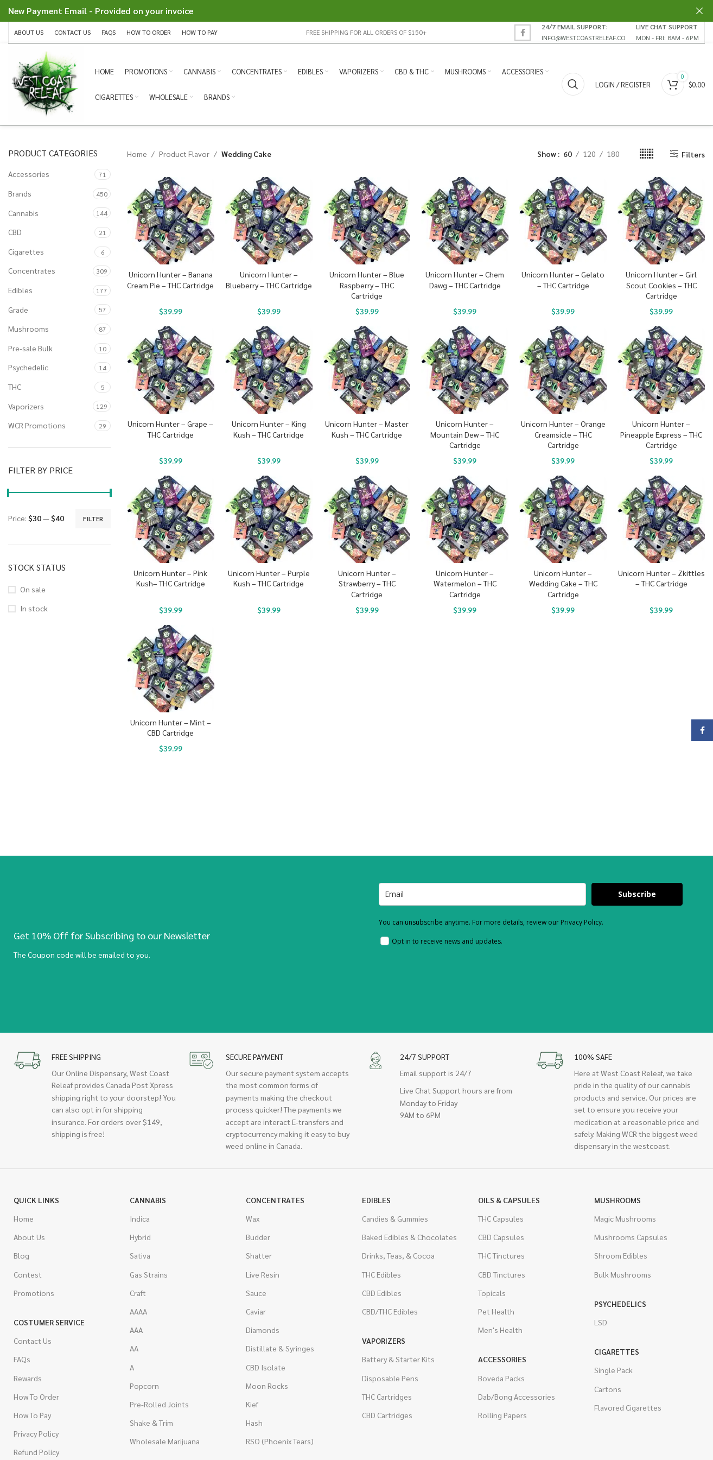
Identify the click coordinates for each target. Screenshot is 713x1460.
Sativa (140, 1255)
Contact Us (33, 1340)
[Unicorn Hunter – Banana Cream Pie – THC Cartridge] (170, 220)
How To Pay (32, 1415)
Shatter (259, 1255)
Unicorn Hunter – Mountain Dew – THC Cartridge (464, 434)
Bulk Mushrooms (622, 1274)
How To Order (36, 1396)
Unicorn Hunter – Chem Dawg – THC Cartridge (464, 279)
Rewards (28, 1378)
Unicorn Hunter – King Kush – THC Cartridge (269, 429)
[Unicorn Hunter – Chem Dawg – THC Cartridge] (464, 220)
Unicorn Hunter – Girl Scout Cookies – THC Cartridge (661, 284)
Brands (19, 193)
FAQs (22, 1359)
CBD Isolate (265, 1367)
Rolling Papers (502, 1415)
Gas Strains (149, 1274)
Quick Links (36, 1200)
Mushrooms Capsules (630, 1237)
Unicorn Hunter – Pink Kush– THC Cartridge (170, 578)
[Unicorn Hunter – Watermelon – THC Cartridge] (464, 519)
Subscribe (637, 894)
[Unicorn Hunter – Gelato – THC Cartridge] (563, 220)
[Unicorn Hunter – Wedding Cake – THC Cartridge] (563, 519)
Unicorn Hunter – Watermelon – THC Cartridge (465, 583)
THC (14, 386)
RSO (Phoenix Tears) (280, 1441)
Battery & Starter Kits (398, 1359)
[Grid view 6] (646, 154)
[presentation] (461, 981)
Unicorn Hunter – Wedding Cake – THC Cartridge (563, 583)
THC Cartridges (387, 1396)
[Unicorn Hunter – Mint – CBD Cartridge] (170, 668)
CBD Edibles (382, 1293)
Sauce (256, 1293)
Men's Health (500, 1330)
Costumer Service (49, 1322)
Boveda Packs (501, 1378)
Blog (21, 1255)
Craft (138, 1293)
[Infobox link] (583, 32)
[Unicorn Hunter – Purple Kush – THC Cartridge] (269, 519)
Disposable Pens (390, 1378)
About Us (29, 1237)
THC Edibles (381, 1274)
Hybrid (140, 1237)
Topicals (492, 1293)
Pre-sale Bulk (30, 348)
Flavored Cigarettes (627, 1407)
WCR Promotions (37, 425)
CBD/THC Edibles (390, 1311)
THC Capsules (501, 1218)
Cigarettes (26, 251)
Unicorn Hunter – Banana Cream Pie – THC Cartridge (170, 279)
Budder (258, 1237)
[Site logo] (46, 83)
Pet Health (496, 1311)
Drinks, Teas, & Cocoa (398, 1255)
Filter (93, 518)
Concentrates (31, 270)
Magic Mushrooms (625, 1218)
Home (137, 154)
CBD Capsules (501, 1237)
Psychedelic (28, 367)
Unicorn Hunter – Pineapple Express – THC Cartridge (661, 434)
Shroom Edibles (620, 1255)
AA (134, 1348)
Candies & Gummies (395, 1218)
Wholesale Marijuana (165, 1441)
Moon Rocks (267, 1386)
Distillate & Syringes (280, 1348)
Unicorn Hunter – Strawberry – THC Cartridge (367, 583)
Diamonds (262, 1330)
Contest (28, 1274)
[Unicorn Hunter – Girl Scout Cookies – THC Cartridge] (661, 220)
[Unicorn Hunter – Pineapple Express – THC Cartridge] (661, 370)
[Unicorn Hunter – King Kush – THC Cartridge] (269, 370)
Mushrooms (28, 328)
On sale (33, 589)
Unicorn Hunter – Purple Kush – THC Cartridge (269, 578)
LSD (600, 1322)
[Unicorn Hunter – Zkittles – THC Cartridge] (661, 519)
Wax (252, 1218)
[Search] (573, 84)
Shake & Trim (151, 1422)
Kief (252, 1404)
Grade (18, 309)
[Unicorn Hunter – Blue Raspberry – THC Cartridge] (367, 220)
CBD (15, 232)
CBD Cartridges (387, 1415)
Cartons (607, 1389)
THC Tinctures (501, 1255)
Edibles (20, 290)
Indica (140, 1218)
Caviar (256, 1311)
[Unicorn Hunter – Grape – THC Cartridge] (170, 370)
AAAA (138, 1311)
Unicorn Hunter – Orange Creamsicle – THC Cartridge (563, 434)
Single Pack (613, 1370)
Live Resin (262, 1274)
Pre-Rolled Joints (159, 1404)
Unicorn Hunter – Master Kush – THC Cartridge (367, 429)
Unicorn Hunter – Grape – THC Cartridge (170, 429)
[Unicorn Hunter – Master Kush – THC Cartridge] (367, 370)
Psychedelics (620, 1304)
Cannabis (23, 213)
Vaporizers (26, 406)
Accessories (28, 174)
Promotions (34, 1293)
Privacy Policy (36, 1433)
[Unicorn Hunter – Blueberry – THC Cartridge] (269, 220)
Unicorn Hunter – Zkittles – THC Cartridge (661, 578)
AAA (136, 1330)
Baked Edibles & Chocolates (409, 1237)
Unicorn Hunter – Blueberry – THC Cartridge (269, 279)
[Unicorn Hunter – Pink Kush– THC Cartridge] (170, 519)
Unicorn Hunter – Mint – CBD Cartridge (170, 727)
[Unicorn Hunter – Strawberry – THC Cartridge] (367, 519)
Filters (693, 154)
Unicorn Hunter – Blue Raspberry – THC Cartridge (366, 284)
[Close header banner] (699, 11)
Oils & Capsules (509, 1200)
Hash (254, 1422)
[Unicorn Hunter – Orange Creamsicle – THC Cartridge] (563, 370)
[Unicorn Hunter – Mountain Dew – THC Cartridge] (464, 370)
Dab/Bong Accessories (516, 1396)
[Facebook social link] (522, 32)
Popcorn (144, 1386)
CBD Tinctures (501, 1274)
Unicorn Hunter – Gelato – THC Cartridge (562, 279)
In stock (34, 608)
